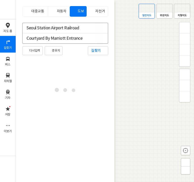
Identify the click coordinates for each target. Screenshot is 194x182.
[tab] (35, 11)
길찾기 (96, 51)
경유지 (56, 50)
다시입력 (34, 50)
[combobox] (61, 28)
